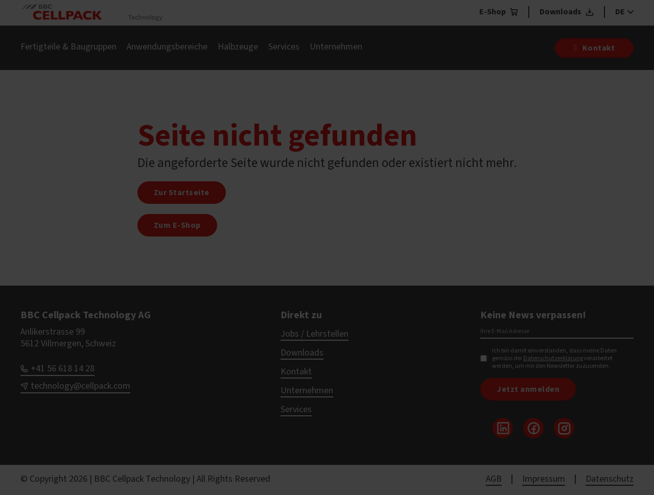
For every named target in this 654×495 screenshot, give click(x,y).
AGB (494, 479)
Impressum (543, 479)
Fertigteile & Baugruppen (68, 46)
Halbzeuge (238, 46)
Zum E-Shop (177, 225)
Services (283, 46)
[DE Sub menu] (629, 12)
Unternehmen (336, 46)
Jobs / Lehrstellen (314, 333)
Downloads (302, 352)
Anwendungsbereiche (167, 46)
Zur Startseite (181, 192)
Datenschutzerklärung (553, 358)
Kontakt (296, 371)
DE (620, 11)
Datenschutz (610, 479)
